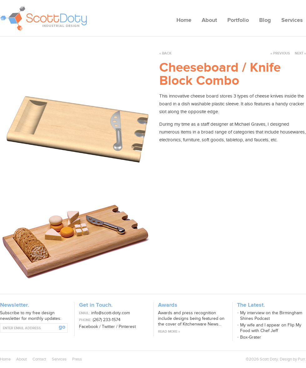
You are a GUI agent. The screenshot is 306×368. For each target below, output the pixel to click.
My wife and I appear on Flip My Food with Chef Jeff (270, 327)
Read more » (169, 332)
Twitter (108, 326)
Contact (39, 359)
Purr (301, 359)
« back (165, 53)
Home (183, 20)
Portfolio (238, 20)
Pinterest (127, 326)
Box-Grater (250, 337)
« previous (280, 53)
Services (292, 20)
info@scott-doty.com (110, 312)
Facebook (88, 326)
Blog (265, 20)
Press (77, 359)
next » (298, 53)
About (209, 20)
